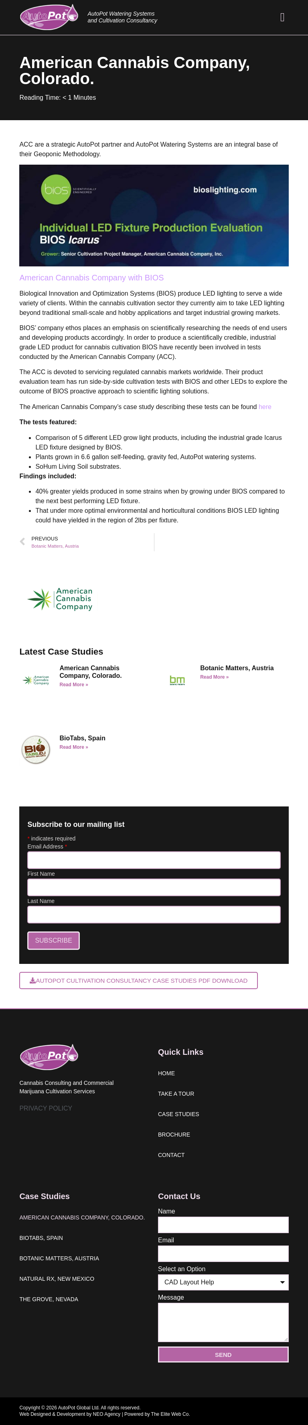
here (265, 406)
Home (166, 1073)
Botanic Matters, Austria (237, 668)
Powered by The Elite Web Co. (157, 1414)
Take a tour (176, 1093)
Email (166, 1240)
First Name (41, 874)
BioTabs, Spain (82, 738)
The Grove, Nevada (48, 1299)
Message (171, 1297)
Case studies (178, 1114)
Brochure (174, 1134)
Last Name (41, 901)
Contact (171, 1155)
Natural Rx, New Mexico (56, 1279)
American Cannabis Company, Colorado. (82, 1217)
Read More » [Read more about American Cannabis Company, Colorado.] (74, 684)
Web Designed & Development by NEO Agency (69, 1414)
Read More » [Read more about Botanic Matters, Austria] (214, 677)
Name (166, 1211)
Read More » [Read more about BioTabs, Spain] (74, 747)
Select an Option (181, 1269)
